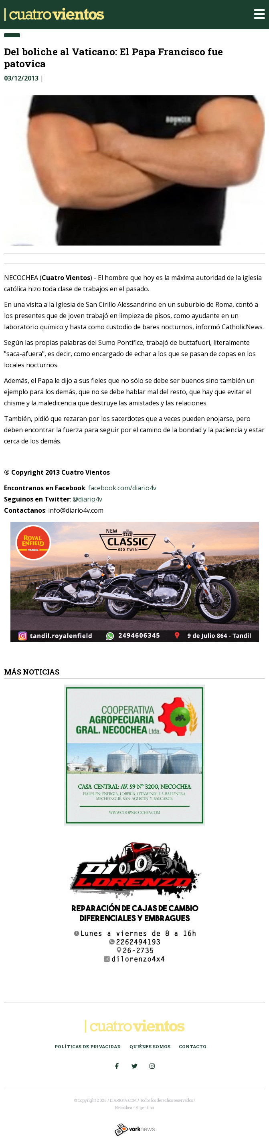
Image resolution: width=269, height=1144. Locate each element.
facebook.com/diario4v (122, 487)
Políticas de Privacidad (88, 1046)
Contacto (192, 1046)
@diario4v (87, 499)
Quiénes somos (149, 1046)
